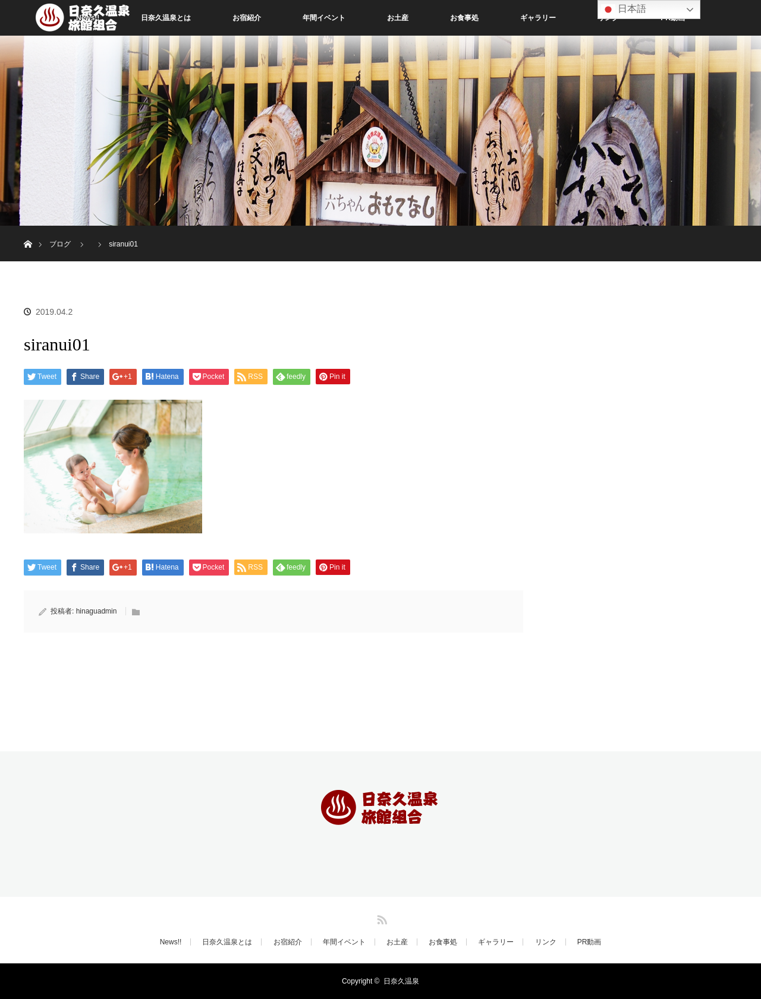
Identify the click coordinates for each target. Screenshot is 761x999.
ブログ (60, 244)
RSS (380, 918)
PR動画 (589, 942)
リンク (545, 942)
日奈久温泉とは (166, 18)
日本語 (623, 9)
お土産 (397, 18)
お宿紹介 (246, 18)
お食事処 (464, 18)
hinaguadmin (96, 611)
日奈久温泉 (401, 981)
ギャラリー (538, 18)
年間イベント (324, 18)
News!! (171, 942)
